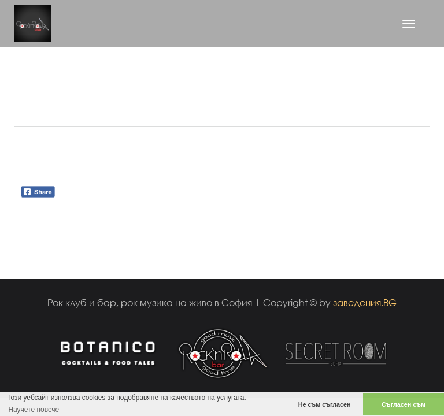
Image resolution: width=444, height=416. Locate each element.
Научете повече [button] (33, 410)
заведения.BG (365, 302)
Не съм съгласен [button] (324, 404)
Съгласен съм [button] (404, 404)
